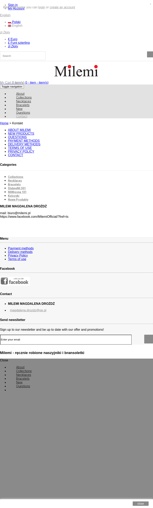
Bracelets (14, 184)
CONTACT (15, 155)
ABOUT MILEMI (19, 130)
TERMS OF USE (20, 148)
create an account (62, 7)
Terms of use (17, 259)
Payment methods (21, 248)
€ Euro (12, 39)
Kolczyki (13, 195)
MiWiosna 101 (17, 192)
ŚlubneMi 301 (17, 188)
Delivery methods (20, 252)
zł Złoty (5, 32)
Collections (15, 176)
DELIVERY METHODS (24, 144)
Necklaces (15, 180)
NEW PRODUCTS (21, 133)
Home (4, 123)
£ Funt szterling (19, 42)
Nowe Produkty (18, 199)
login (41, 7)
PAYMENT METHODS (24, 140)
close (140, 503)
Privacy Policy (18, 255)
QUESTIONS (17, 137)
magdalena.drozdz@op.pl (28, 310)
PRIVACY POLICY (21, 151)
